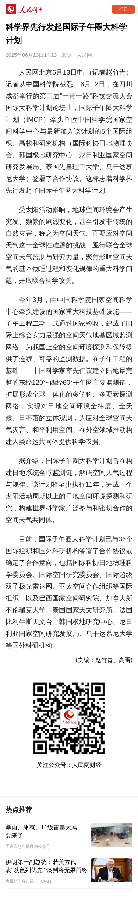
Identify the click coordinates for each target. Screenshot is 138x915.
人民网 (84, 55)
